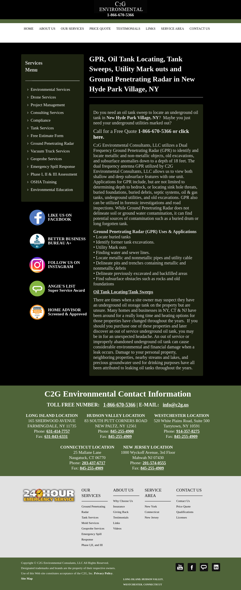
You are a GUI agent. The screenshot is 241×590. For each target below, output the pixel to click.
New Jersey (152, 517)
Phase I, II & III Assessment (54, 174)
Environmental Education (52, 189)
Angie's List (204, 567)
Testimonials (128, 29)
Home (29, 29)
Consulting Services (47, 112)
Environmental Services (50, 89)
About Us (47, 29)
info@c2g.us (176, 405)
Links (150, 29)
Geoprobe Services (46, 159)
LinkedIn (216, 567)
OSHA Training (44, 182)
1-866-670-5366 (120, 15)
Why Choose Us (123, 500)
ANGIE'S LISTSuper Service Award (66, 288)
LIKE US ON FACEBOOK (60, 217)
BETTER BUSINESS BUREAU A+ (67, 241)
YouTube (180, 567)
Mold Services (90, 523)
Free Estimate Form (47, 135)
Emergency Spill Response (53, 166)
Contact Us (200, 29)
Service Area (172, 29)
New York (151, 506)
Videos (117, 528)
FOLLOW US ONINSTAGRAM (64, 264)
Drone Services (43, 97)
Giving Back (121, 511)
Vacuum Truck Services (50, 151)
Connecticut (152, 511)
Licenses (181, 517)
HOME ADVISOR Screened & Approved (67, 312)
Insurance (119, 506)
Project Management (48, 105)
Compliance (41, 120)
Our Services (72, 29)
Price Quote (100, 29)
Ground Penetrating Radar (52, 143)
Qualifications (184, 511)
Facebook (192, 567)
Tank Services (42, 128)
